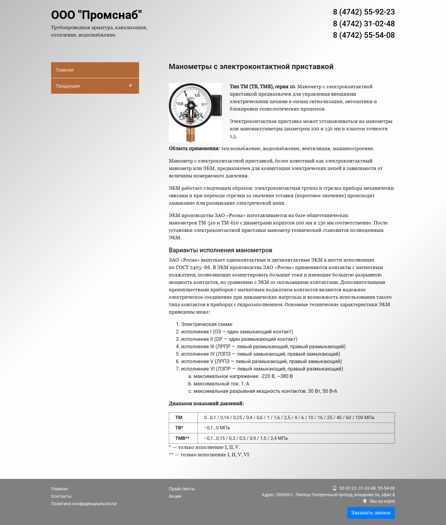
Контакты (61, 496)
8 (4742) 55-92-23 (364, 11)
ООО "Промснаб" (96, 15)
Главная (64, 70)
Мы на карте (382, 501)
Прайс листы (182, 488)
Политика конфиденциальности (83, 503)
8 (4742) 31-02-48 (364, 23)
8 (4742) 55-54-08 (364, 35)
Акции (175, 496)
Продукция (94, 85)
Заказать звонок (371, 513)
